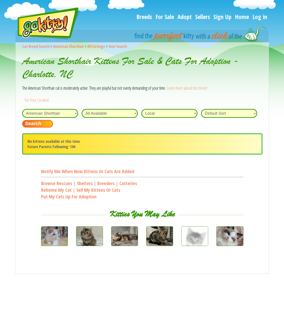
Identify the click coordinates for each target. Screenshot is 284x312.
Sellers (202, 17)
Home (242, 17)
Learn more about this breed (187, 88)
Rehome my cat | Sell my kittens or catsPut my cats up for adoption (80, 193)
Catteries (128, 183)
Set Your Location (36, 100)
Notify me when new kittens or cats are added (87, 171)
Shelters (85, 183)
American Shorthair (68, 46)
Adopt (185, 17)
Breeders (106, 183)
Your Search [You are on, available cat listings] (117, 46)
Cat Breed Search (35, 46)
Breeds (144, 17)
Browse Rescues (56, 183)
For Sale (165, 17)
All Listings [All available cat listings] (96, 46)
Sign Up (222, 17)
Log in (259, 17)
